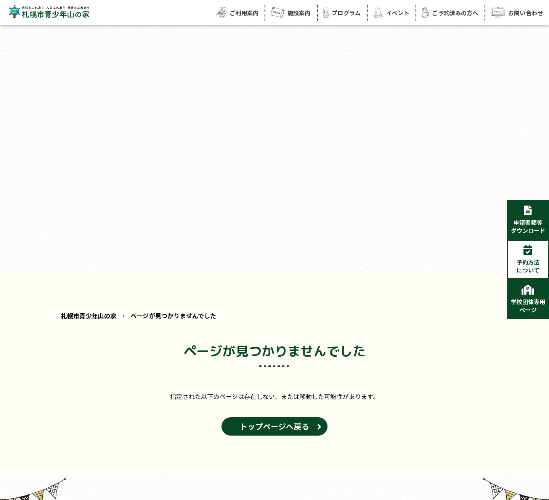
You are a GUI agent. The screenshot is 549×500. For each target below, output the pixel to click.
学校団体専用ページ (528, 306)
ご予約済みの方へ (450, 12)
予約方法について (528, 266)
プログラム (342, 12)
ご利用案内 (237, 12)
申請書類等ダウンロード (528, 226)
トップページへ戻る (274, 426)
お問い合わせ (517, 12)
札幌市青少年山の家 (88, 315)
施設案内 (290, 12)
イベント (391, 12)
